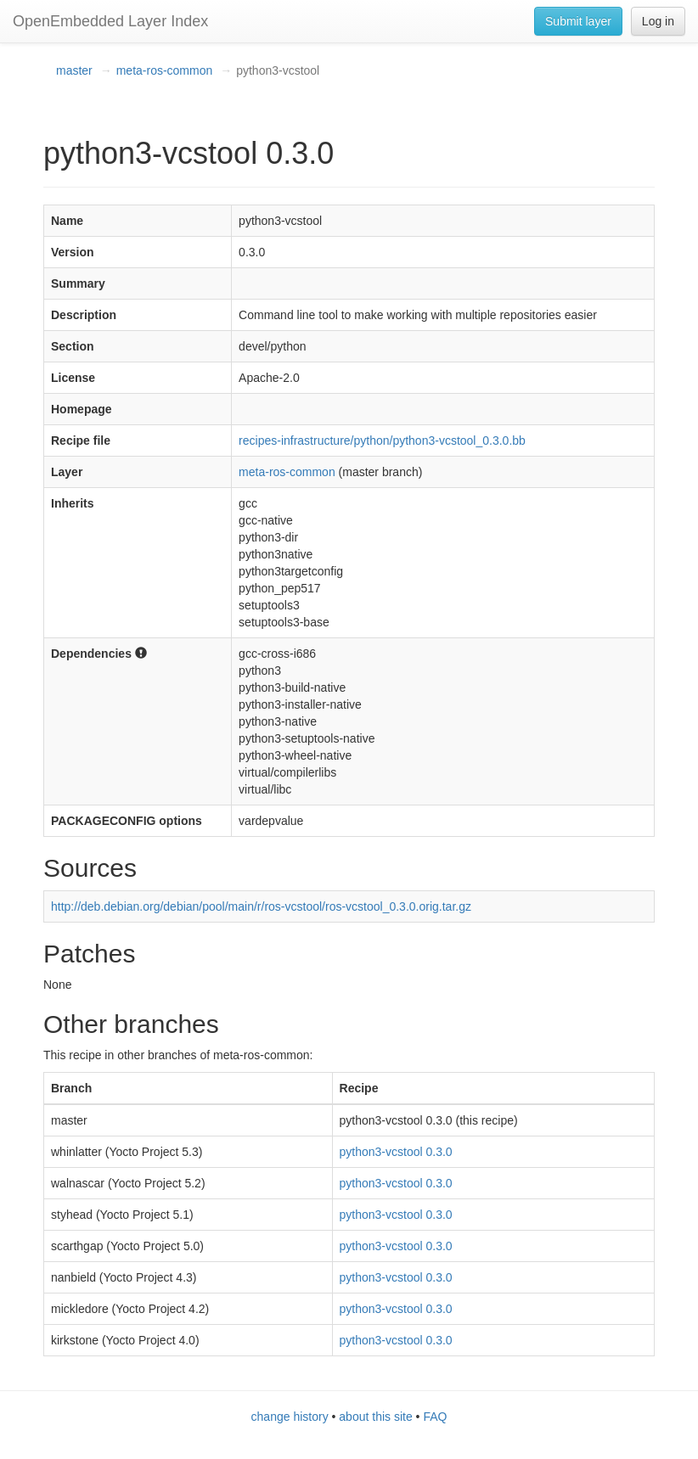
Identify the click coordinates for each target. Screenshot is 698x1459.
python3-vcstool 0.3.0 (396, 1152)
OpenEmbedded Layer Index (110, 21)
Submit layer (578, 21)
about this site (375, 1416)
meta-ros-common (164, 70)
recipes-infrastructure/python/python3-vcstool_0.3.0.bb (382, 440)
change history (290, 1416)
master (74, 70)
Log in (658, 21)
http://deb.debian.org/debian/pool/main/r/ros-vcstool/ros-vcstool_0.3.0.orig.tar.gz (261, 906)
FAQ (435, 1416)
